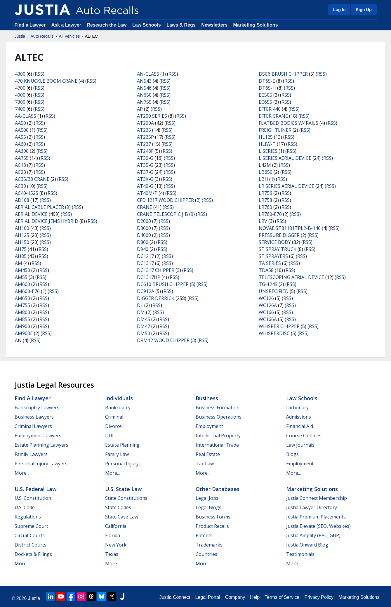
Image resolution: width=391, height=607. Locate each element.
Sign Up (363, 9)
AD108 (22, 200)
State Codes (118, 507)
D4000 (144, 235)
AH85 (21, 256)
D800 (142, 242)
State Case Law (121, 517)
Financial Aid (299, 426)
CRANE (144, 207)
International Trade (217, 445)
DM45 (143, 319)
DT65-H (267, 88)
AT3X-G (145, 179)
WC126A (268, 305)
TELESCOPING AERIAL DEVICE (291, 277)
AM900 (22, 326)
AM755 (22, 305)
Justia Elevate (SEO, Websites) (318, 526)
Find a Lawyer (30, 24)
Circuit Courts (30, 535)
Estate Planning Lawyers (41, 445)
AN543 (144, 81)
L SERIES (268, 151)
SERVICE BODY (275, 242)
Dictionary (297, 407)
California (115, 526)
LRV (263, 221)
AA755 (22, 158)
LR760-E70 (270, 214)
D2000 (144, 221)
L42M (265, 165)
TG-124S (268, 284)
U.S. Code (25, 507)
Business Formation (217, 407)
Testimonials (300, 554)
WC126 (266, 298)
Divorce (113, 426)
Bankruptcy (118, 407)
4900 (20, 95)
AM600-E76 (27, 291)
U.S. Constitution (33, 498)
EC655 (265, 102)
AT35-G (145, 165)
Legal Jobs (207, 498)
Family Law (117, 454)
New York (115, 545)
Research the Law (106, 24)
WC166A (268, 319)
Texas (111, 554)
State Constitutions (126, 498)
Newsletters (214, 24)
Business (207, 398)
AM (18, 263)
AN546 (144, 88)
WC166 (266, 312)
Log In (339, 9)
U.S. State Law (123, 488)
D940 (142, 249)
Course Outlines (304, 435)
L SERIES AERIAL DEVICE (285, 158)
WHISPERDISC (274, 333)
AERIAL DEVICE (31, 214)
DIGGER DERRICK (155, 298)
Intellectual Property (218, 435)
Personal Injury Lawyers (41, 463)
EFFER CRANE (273, 116)
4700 (20, 88)
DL (140, 305)
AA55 (20, 137)
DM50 (143, 333)
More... (22, 473)
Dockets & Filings (33, 554)
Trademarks (209, 545)
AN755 (144, 102)
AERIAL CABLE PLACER (39, 207)
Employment (209, 426)
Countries (206, 554)
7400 (20, 109)
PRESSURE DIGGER (279, 235)
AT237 (144, 144)
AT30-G (145, 158)
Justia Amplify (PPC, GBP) (313, 535)
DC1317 (145, 263)
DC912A (145, 291)
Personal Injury (122, 463)
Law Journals (300, 445)
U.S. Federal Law (36, 488)
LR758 (265, 200)
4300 (20, 74)
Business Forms (213, 517)
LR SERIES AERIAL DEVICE (286, 186)
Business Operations (218, 417)
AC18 (20, 165)
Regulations (28, 517)
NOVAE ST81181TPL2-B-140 (290, 228)
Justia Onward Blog (307, 545)
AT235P (145, 137)
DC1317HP (148, 277)
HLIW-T (267, 144)
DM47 (143, 326)
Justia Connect (174, 597)
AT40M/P (147, 193)
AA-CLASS (25, 116)
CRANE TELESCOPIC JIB (162, 214)
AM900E (24, 333)
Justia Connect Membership (316, 498)
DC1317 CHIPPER (155, 270)
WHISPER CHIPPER (279, 326)
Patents (204, 535)
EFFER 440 (270, 109)
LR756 (265, 193)
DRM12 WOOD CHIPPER (163, 340)
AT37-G (145, 172)
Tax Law (205, 463)
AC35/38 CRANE (32, 179)
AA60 (20, 144)
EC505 (265, 95)
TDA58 (266, 270)
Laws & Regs (181, 24)
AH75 (21, 249)
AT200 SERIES (152, 116)
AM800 (22, 312)
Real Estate (208, 454)
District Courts (30, 545)
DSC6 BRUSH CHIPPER (283, 74)
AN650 (144, 95)
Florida (112, 535)
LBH (263, 179)
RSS (39, 74)
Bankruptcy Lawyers (37, 407)
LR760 (265, 207)
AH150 (22, 242)
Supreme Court (31, 526)
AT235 (144, 130)
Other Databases (217, 488)
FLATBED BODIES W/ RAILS (288, 123)
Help (255, 597)
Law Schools (146, 24)
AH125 (22, 235)
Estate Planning (122, 445)
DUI (109, 435)
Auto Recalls (42, 36)
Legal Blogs (208, 507)
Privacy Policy (318, 597)
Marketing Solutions (255, 24)
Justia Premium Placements (316, 517)
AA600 (22, 151)
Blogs (292, 454)
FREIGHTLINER (275, 130)
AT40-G (145, 186)
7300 (20, 102)
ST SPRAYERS (273, 256)
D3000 (144, 228)
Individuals (119, 398)
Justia (20, 36)
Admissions (298, 417)
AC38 (20, 186)
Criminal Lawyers (33, 426)
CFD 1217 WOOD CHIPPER (165, 200)
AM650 (22, 298)
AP (140, 109)
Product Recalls (212, 526)
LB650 (265, 172)
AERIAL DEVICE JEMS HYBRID (46, 221)
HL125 (266, 137)
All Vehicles (69, 36)
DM (141, 312)
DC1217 (145, 256)
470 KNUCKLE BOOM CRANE (46, 81)
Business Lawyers (34, 417)
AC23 (20, 172)
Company (235, 597)
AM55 (21, 277)
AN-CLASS (148, 74)
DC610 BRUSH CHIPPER (163, 284)
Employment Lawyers (38, 435)
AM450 (22, 270)
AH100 (22, 228)
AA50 (20, 123)
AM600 (22, 284)
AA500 (22, 130)
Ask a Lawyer (67, 24)
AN (18, 340)
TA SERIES (270, 263)
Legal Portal (207, 597)
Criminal (114, 417)
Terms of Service (282, 597)
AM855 (22, 319)
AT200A (145, 123)
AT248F (145, 151)
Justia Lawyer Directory (311, 507)
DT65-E (267, 81)
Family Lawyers (31, 454)
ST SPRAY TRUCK (277, 249)
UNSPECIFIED (274, 291)
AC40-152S (26, 193)
